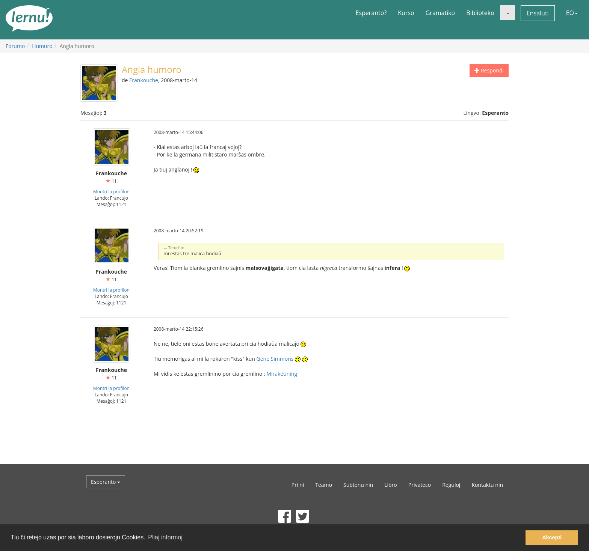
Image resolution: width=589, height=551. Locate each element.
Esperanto (105, 481)
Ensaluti (538, 13)
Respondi (489, 70)
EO (572, 13)
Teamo (323, 484)
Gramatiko (440, 13)
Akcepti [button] (552, 537)
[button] (507, 12)
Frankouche (143, 80)
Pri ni (297, 484)
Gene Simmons (275, 358)
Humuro (42, 46)
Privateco (419, 484)
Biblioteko (480, 13)
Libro (390, 484)
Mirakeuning (281, 373)
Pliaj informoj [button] (165, 537)
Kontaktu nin (487, 484)
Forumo (15, 46)
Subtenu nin (358, 484)
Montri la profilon (111, 191)
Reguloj (451, 484)
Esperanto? (371, 13)
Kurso (406, 13)
